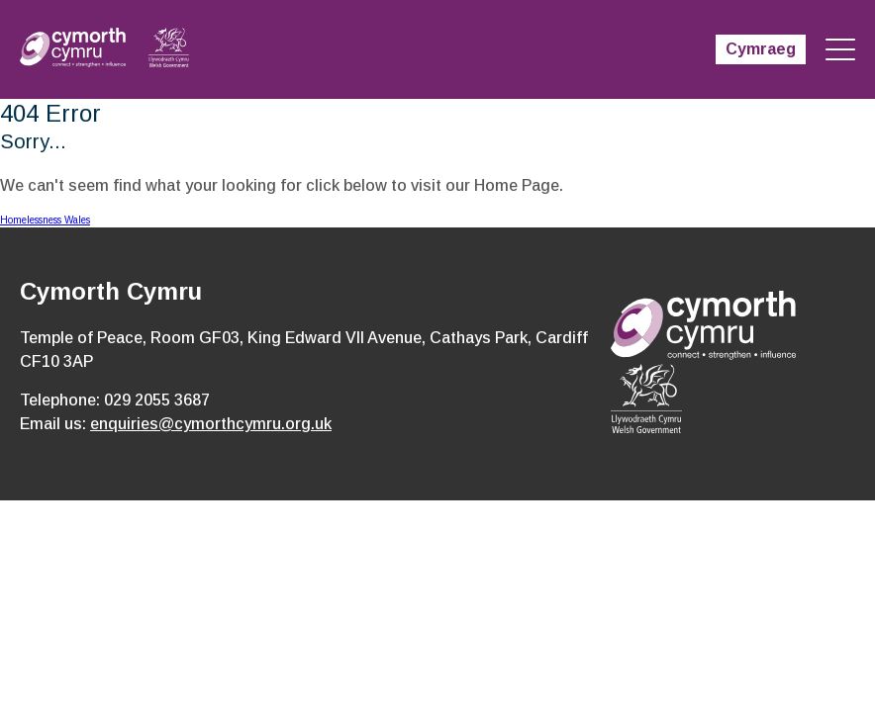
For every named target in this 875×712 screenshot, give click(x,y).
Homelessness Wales (45, 220)
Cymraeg (761, 49)
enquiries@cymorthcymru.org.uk (211, 423)
